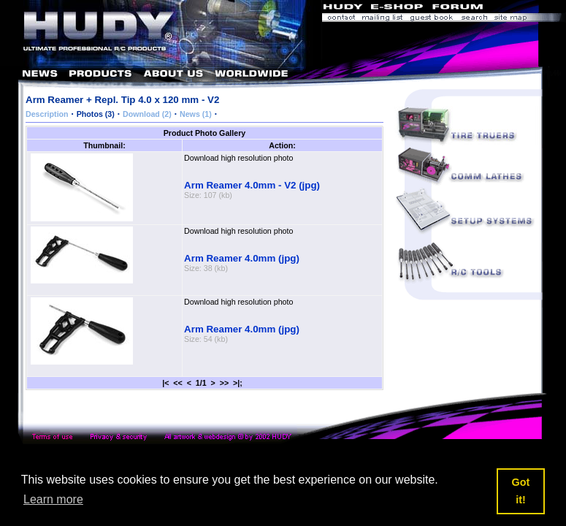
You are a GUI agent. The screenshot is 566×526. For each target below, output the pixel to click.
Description (47, 114)
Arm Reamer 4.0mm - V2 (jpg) (252, 185)
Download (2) (147, 114)
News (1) (196, 114)
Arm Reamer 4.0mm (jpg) (241, 258)
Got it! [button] (521, 491)
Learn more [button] (53, 499)
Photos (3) (96, 114)
